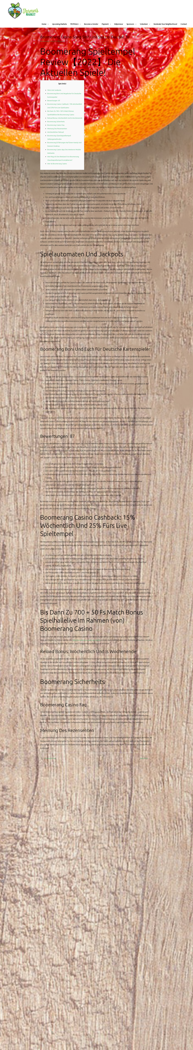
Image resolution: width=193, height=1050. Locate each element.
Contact (184, 24)
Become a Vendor (91, 24)
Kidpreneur (118, 24)
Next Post (144, 762)
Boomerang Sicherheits (56, 125)
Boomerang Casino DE (49, 41)
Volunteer (144, 24)
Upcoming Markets (59, 24)
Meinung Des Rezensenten (58, 132)
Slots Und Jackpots (54, 90)
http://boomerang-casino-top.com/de (87, 644)
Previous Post (50, 762)
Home (44, 24)
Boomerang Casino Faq (56, 129)
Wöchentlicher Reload (56, 136)
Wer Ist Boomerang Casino (57, 167)
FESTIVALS (74, 24)
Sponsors (130, 24)
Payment (105, 24)
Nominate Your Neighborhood (165, 24)
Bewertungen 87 (54, 101)
